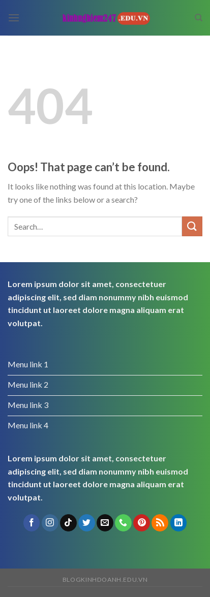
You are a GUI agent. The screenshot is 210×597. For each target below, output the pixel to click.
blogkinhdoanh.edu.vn (105, 579)
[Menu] (14, 17)
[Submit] (192, 226)
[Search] (198, 17)
